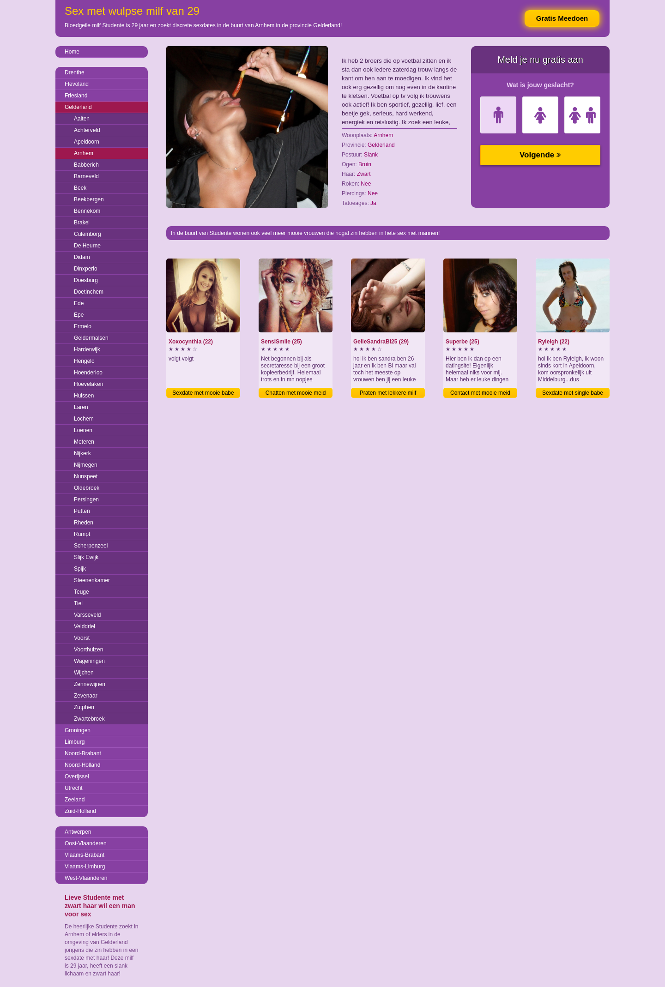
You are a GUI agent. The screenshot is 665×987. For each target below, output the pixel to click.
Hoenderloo (88, 372)
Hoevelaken (88, 384)
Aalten (82, 118)
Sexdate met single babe (572, 393)
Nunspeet (85, 476)
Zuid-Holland (80, 811)
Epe (79, 315)
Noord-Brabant (83, 753)
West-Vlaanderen (86, 878)
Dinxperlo (85, 268)
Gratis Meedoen (562, 18)
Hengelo (84, 361)
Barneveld (86, 176)
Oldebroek (86, 488)
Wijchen (84, 672)
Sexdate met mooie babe (203, 393)
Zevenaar (85, 695)
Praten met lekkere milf (388, 393)
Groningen (78, 730)
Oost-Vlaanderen (86, 843)
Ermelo (82, 326)
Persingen (86, 499)
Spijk (80, 569)
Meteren (84, 442)
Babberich (86, 165)
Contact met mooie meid (480, 393)
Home (72, 51)
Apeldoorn (86, 141)
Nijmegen (85, 465)
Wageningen (89, 661)
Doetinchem (88, 292)
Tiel (78, 603)
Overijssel (77, 776)
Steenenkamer (92, 580)
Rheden (83, 522)
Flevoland (77, 84)
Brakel (82, 222)
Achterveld (87, 130)
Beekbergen (89, 199)
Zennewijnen (89, 684)
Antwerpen (78, 832)
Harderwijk (87, 349)
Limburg (75, 742)
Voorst (82, 638)
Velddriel (84, 626)
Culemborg (87, 234)
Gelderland (78, 107)
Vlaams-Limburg (85, 866)
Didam (82, 257)
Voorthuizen (88, 649)
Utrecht (74, 788)
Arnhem (83, 153)
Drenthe (75, 72)
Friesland (76, 95)
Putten (82, 511)
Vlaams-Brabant (84, 855)
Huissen (84, 395)
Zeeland (75, 799)
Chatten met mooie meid (296, 393)
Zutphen (84, 707)
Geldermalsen (91, 338)
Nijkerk (82, 453)
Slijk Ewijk (86, 557)
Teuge (81, 592)
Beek (80, 188)
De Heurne (87, 245)
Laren (81, 407)
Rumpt (82, 534)
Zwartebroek (89, 719)
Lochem (84, 418)
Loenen (83, 430)
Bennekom (87, 211)
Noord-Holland (82, 765)
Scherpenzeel (91, 545)
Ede (79, 303)
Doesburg (86, 280)
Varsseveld (87, 615)
